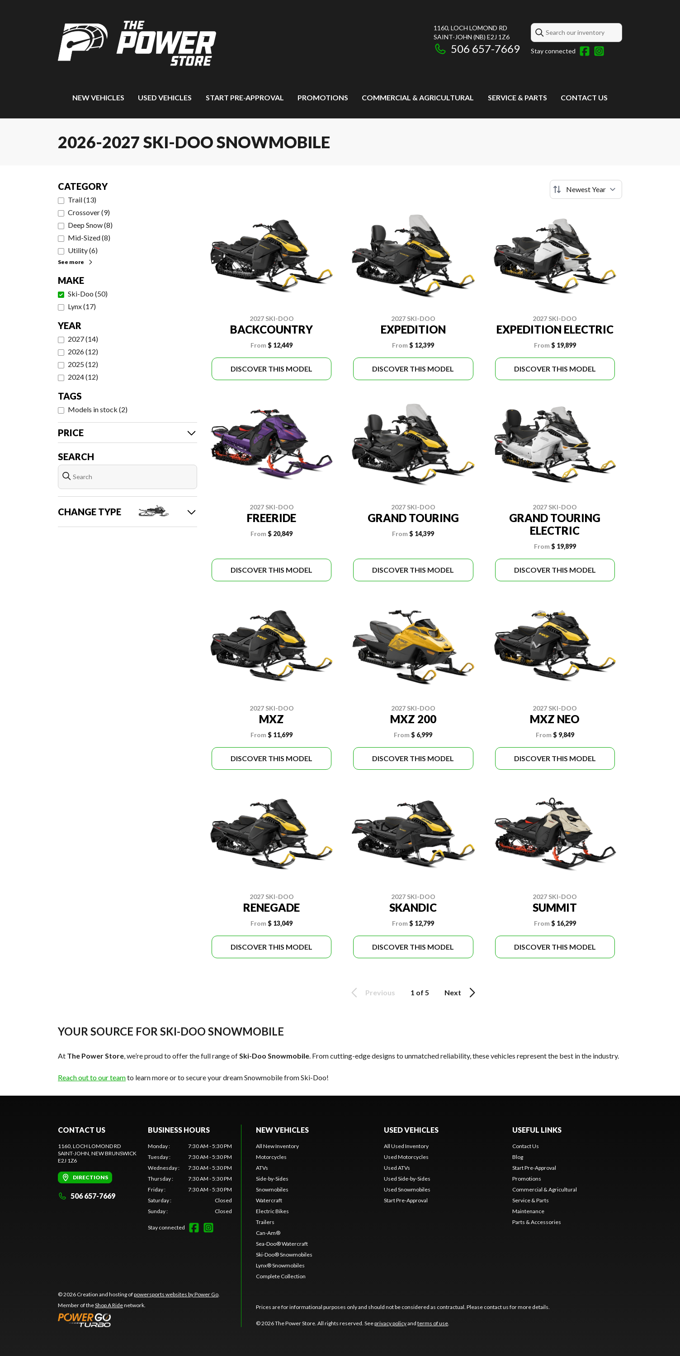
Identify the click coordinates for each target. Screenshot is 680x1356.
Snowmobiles (272, 1189)
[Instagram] (599, 51)
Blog (517, 1157)
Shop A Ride (109, 1305)
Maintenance (528, 1211)
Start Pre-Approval (245, 97)
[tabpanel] (190, 1179)
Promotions (323, 97)
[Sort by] (586, 189)
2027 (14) (83, 338)
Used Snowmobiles (407, 1189)
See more (76, 262)
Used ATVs (397, 1167)
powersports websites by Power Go (176, 1294)
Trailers (265, 1222)
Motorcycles (271, 1157)
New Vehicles (98, 97)
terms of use (432, 1323)
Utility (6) (83, 250)
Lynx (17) (82, 306)
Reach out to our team (92, 1077)
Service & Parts (517, 97)
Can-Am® (268, 1232)
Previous (371, 992)
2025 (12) (83, 364)
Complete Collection (281, 1276)
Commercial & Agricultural (418, 97)
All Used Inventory (406, 1146)
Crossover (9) (89, 212)
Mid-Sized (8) (89, 237)
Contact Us (584, 97)
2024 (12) (83, 376)
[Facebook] (584, 51)
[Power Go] (139, 1320)
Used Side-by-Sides (407, 1178)
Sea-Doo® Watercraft (282, 1243)
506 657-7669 (477, 48)
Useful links (537, 1129)
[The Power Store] (137, 43)
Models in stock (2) (98, 409)
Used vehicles (165, 97)
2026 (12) (83, 351)
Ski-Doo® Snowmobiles (284, 1254)
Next (461, 992)
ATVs (262, 1167)
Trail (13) (82, 199)
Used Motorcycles (406, 1157)
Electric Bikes (272, 1211)
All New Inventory (277, 1146)
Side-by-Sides (272, 1178)
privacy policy (390, 1323)
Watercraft (269, 1200)
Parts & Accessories (536, 1222)
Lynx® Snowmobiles (280, 1265)
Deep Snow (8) (90, 225)
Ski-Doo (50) (88, 293)
